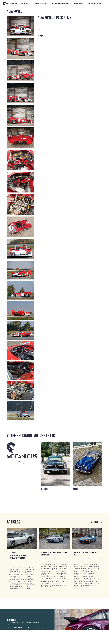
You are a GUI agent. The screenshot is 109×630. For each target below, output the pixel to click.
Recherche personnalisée (60, 3)
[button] (70, 29)
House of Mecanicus (94, 3)
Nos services (78, 3)
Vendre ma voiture (41, 3)
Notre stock (25, 3)
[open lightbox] (20, 26)
